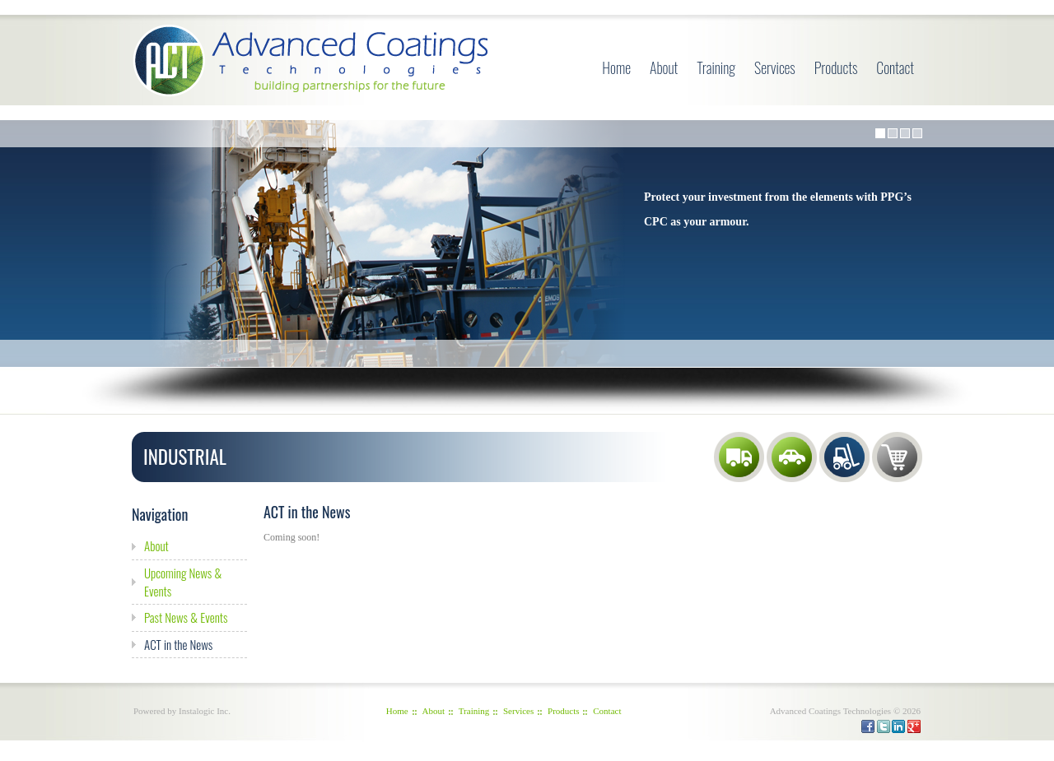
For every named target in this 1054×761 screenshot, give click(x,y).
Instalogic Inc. (205, 711)
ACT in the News (178, 644)
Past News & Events (185, 617)
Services (774, 67)
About (664, 67)
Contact (895, 67)
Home (616, 67)
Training (716, 67)
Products (836, 67)
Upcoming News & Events (183, 582)
